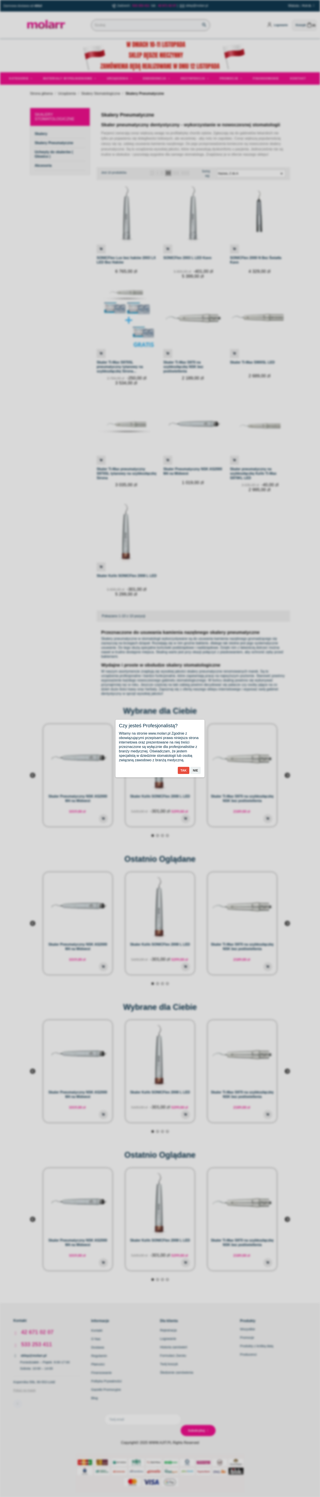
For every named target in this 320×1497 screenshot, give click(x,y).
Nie (195, 770)
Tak (183, 770)
